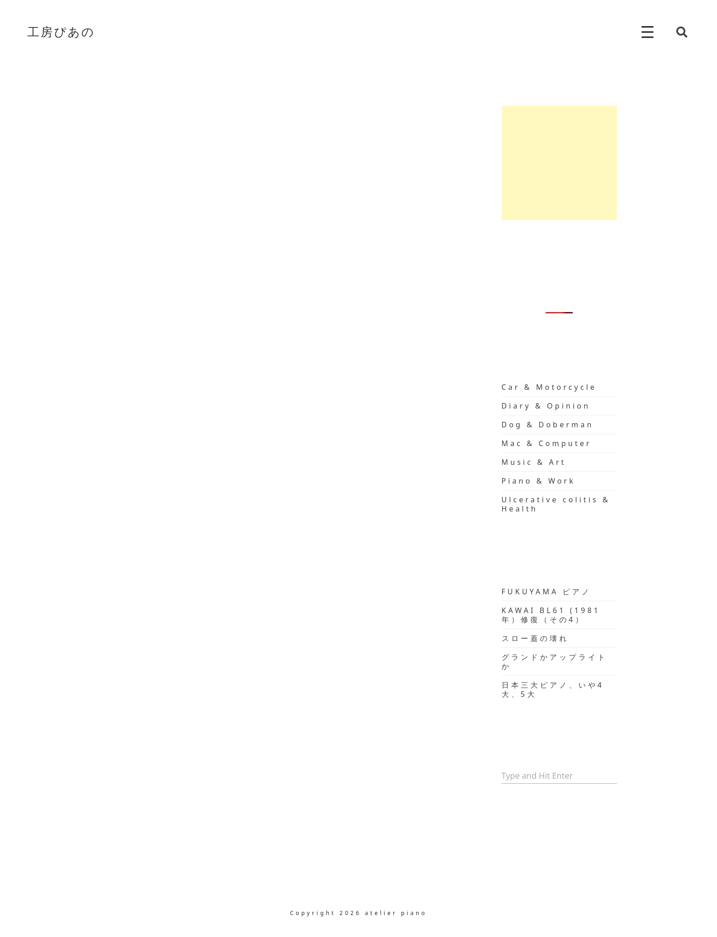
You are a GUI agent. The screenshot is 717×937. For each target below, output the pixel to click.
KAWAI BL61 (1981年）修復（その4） (551, 615)
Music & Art (534, 462)
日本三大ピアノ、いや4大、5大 (553, 689)
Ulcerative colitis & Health (556, 504)
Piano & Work (539, 480)
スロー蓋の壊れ (535, 638)
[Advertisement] (559, 163)
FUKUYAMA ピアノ (547, 591)
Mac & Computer (547, 443)
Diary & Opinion (546, 405)
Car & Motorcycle (549, 387)
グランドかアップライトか (554, 661)
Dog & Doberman (548, 424)
